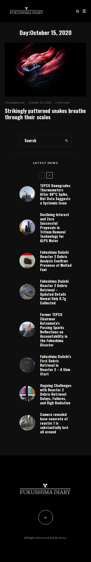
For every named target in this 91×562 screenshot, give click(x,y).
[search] (66, 140)
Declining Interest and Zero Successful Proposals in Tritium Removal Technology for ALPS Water (54, 227)
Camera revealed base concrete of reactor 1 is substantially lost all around (54, 423)
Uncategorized (14, 102)
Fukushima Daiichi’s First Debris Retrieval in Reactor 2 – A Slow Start (55, 365)
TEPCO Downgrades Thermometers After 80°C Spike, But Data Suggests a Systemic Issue (55, 194)
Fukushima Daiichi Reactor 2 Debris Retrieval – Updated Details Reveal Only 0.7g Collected (54, 292)
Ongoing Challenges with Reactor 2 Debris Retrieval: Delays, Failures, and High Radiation (55, 394)
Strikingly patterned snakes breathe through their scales (45, 113)
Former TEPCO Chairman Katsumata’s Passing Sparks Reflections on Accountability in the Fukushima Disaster (53, 329)
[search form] (41, 140)
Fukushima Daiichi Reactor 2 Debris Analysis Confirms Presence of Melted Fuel (56, 261)
